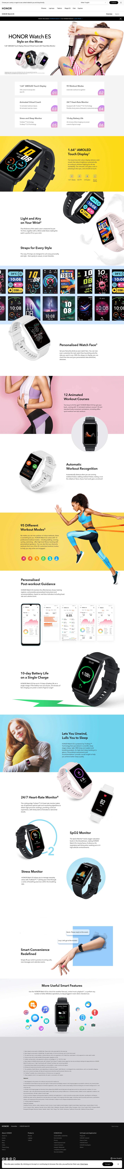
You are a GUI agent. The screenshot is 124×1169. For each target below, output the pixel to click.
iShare (81, 1147)
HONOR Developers (85, 1145)
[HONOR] (5, 1126)
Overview (109, 14)
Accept (107, 1164)
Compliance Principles (60, 1149)
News (3, 1140)
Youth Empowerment (59, 1142)
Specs (117, 14)
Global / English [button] (85, 2)
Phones (43, 8)
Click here (84, 1164)
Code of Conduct (58, 1145)
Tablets (59, 8)
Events (4, 1138)
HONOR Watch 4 (55, 18)
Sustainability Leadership (60, 1135)
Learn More (78, 18)
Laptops (51, 8)
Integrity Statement (59, 1147)
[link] (3, 1159)
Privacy (56, 1140)
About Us (4, 1135)
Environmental (58, 1138)
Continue (113, 2)
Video (3, 1145)
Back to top (115, 1126)
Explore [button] (80, 8)
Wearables (14, 1126)
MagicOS (68, 8)
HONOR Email (84, 1142)
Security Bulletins (58, 1152)
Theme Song (5, 1147)
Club (74, 8)
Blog (3, 1142)
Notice (4, 1149)
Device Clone (83, 1140)
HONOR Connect (84, 1138)
